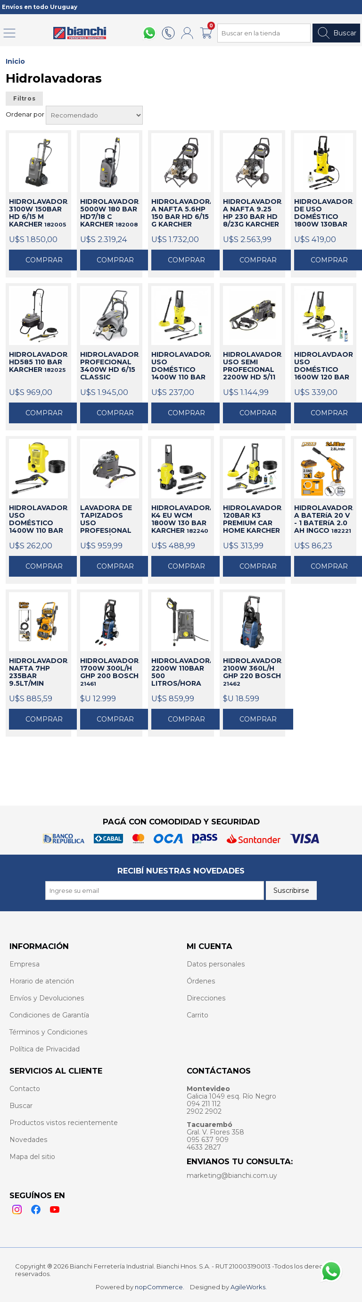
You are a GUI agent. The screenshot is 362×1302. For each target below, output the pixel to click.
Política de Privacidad (44, 1049)
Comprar (44, 260)
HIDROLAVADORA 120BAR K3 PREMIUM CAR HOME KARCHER (252, 519)
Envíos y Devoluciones (46, 998)
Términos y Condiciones (48, 1032)
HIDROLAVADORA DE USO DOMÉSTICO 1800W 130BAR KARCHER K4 (323, 213)
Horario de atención (41, 981)
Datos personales (216, 964)
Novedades (28, 1139)
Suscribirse (291, 890)
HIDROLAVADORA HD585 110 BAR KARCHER (38, 362)
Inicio (15, 61)
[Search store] (264, 33)
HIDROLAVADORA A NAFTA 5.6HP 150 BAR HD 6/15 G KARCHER (180, 213)
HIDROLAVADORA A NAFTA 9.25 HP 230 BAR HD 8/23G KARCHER (252, 213)
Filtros (24, 98)
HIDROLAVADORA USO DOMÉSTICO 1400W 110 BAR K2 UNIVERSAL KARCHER (38, 519)
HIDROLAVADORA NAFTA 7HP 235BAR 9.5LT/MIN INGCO (38, 672)
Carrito (197, 1015)
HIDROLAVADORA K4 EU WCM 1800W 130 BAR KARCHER (180, 519)
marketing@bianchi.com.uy (232, 1175)
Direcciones (206, 998)
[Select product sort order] (94, 115)
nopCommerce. (159, 1287)
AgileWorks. (248, 1287)
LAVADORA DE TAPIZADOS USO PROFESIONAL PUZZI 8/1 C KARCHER (109, 519)
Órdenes (201, 981)
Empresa (24, 964)
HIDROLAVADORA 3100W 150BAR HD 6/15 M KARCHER (38, 213)
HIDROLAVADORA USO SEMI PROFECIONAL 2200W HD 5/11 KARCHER (252, 366)
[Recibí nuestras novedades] (154, 890)
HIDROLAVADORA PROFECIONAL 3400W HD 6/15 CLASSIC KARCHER (109, 366)
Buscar (336, 33)
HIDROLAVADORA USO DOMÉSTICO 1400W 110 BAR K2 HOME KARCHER (180, 366)
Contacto (24, 1088)
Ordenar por (26, 114)
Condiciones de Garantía (49, 1015)
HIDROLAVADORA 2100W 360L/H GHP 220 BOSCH (252, 672)
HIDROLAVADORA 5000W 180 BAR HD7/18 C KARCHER (109, 213)
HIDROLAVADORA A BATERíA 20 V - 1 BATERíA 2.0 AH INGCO (323, 519)
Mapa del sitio (32, 1156)
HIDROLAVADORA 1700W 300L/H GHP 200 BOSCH (109, 672)
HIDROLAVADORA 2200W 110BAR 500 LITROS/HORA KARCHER (180, 672)
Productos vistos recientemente (63, 1122)
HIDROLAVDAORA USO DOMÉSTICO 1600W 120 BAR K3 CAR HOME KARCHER (323, 366)
